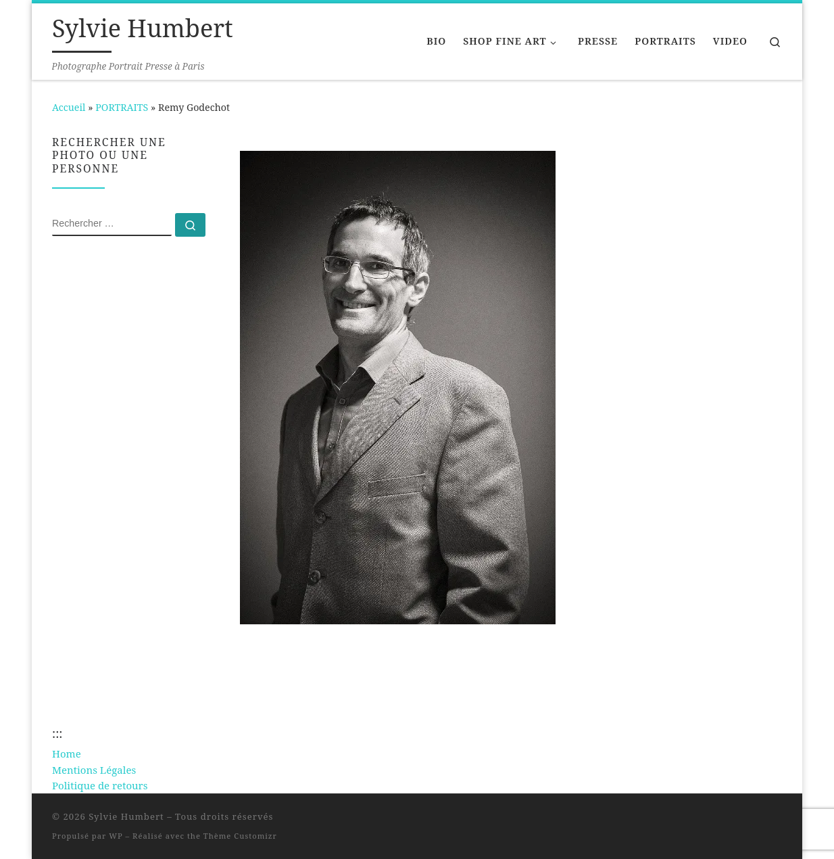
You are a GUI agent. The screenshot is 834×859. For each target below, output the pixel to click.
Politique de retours (99, 785)
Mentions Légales (94, 769)
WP (115, 836)
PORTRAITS (121, 107)
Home (66, 753)
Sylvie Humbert (126, 816)
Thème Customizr (240, 836)
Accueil (68, 107)
